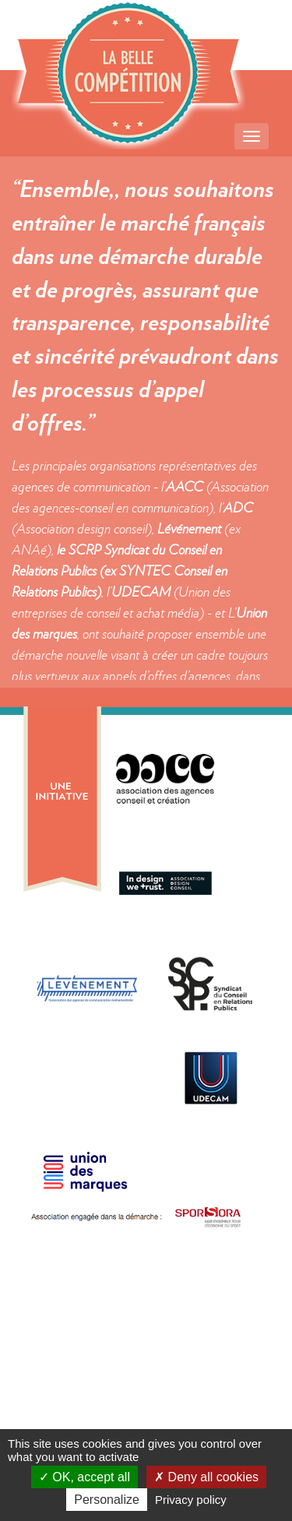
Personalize (106, 1499)
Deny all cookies (206, 1477)
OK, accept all (84, 1477)
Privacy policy (191, 1499)
